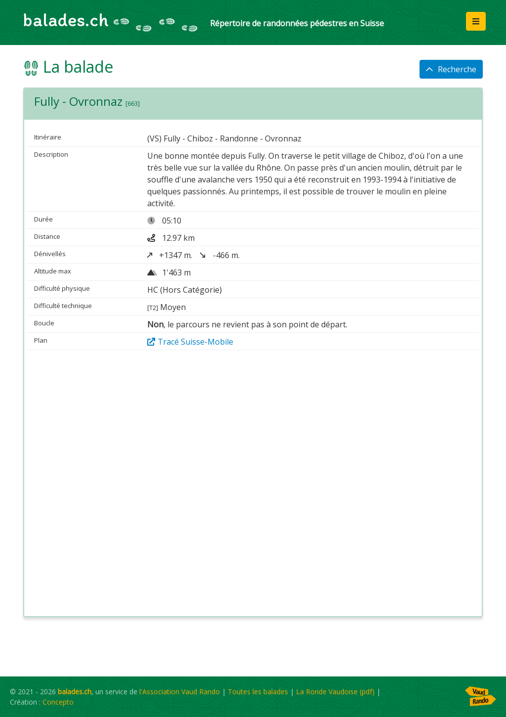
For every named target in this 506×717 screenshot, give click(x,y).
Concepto (58, 702)
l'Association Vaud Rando (179, 691)
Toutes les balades (258, 691)
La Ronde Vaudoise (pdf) (335, 691)
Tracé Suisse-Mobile (190, 341)
